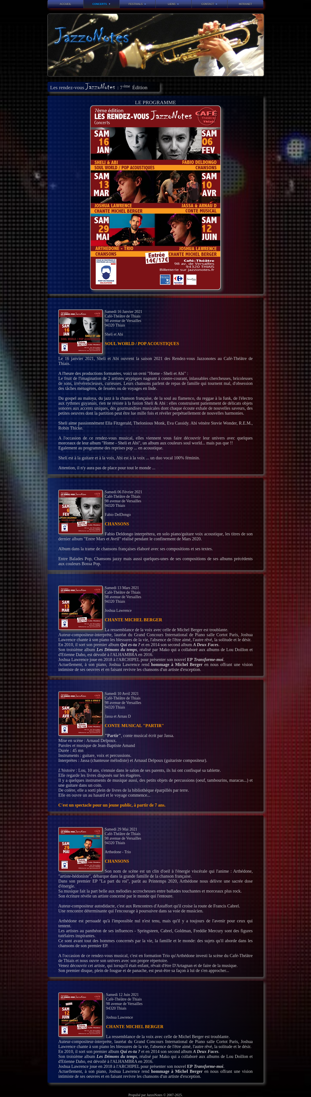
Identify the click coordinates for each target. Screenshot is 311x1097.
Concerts (101, 4)
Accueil (65, 4)
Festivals (137, 4)
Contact (209, 4)
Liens (173, 4)
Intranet (245, 4)
